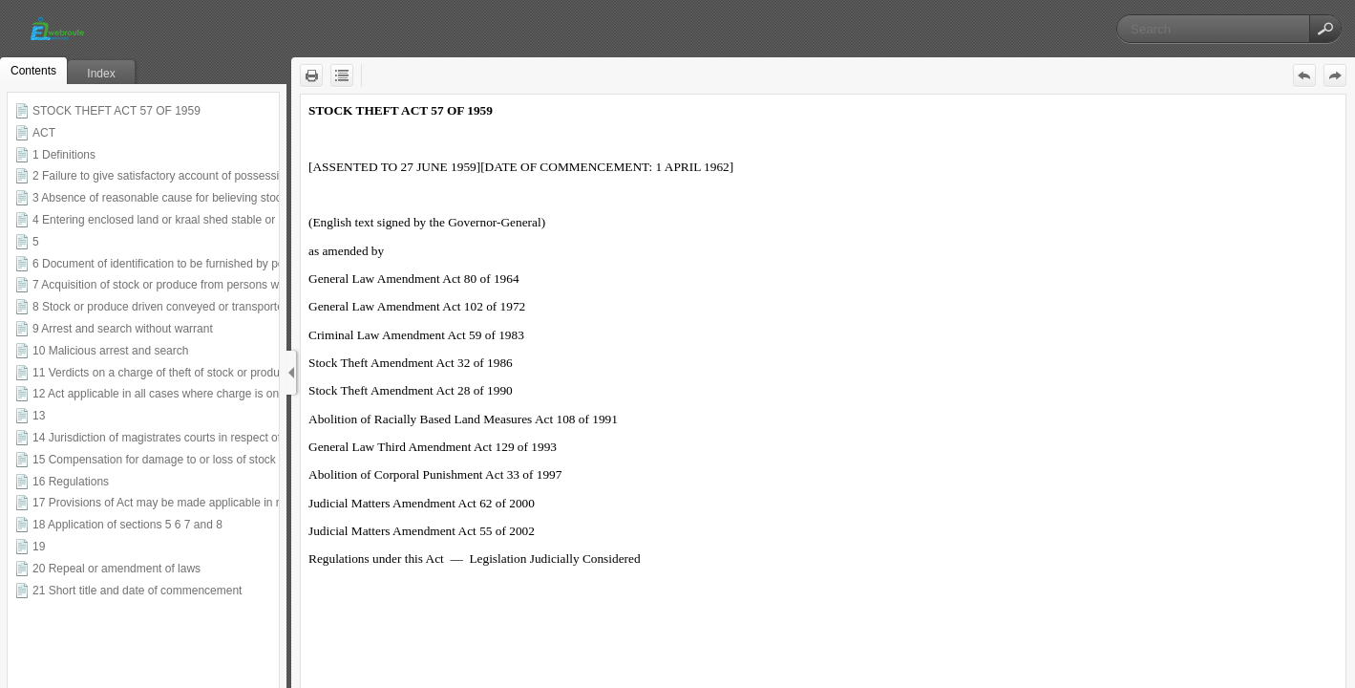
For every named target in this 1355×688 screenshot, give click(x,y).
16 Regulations (70, 481)
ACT (43, 133)
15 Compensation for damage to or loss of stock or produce (183, 459)
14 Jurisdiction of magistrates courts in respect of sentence (181, 437)
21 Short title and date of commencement (137, 590)
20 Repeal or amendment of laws (116, 568)
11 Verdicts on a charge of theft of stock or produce (162, 372)
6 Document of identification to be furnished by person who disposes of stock (227, 263)
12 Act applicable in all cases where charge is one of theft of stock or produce (228, 393)
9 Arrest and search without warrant (122, 328)
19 (38, 546)
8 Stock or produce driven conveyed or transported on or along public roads (223, 306)
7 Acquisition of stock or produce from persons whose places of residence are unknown (253, 284)
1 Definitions (63, 154)
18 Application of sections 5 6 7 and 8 (127, 524)
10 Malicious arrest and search (110, 350)
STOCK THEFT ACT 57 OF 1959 (116, 111)
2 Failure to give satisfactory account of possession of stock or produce (212, 176)
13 (38, 415)
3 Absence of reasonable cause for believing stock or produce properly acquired (234, 197)
